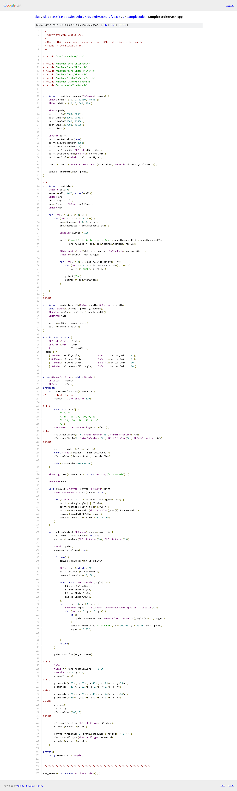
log (114, 25)
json (231, 785)
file (105, 25)
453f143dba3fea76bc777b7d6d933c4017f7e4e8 (86, 17)
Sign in (230, 5)
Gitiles (20, 785)
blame (123, 25)
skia (37, 17)
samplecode (136, 17)
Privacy (30, 785)
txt (223, 785)
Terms (39, 785)
